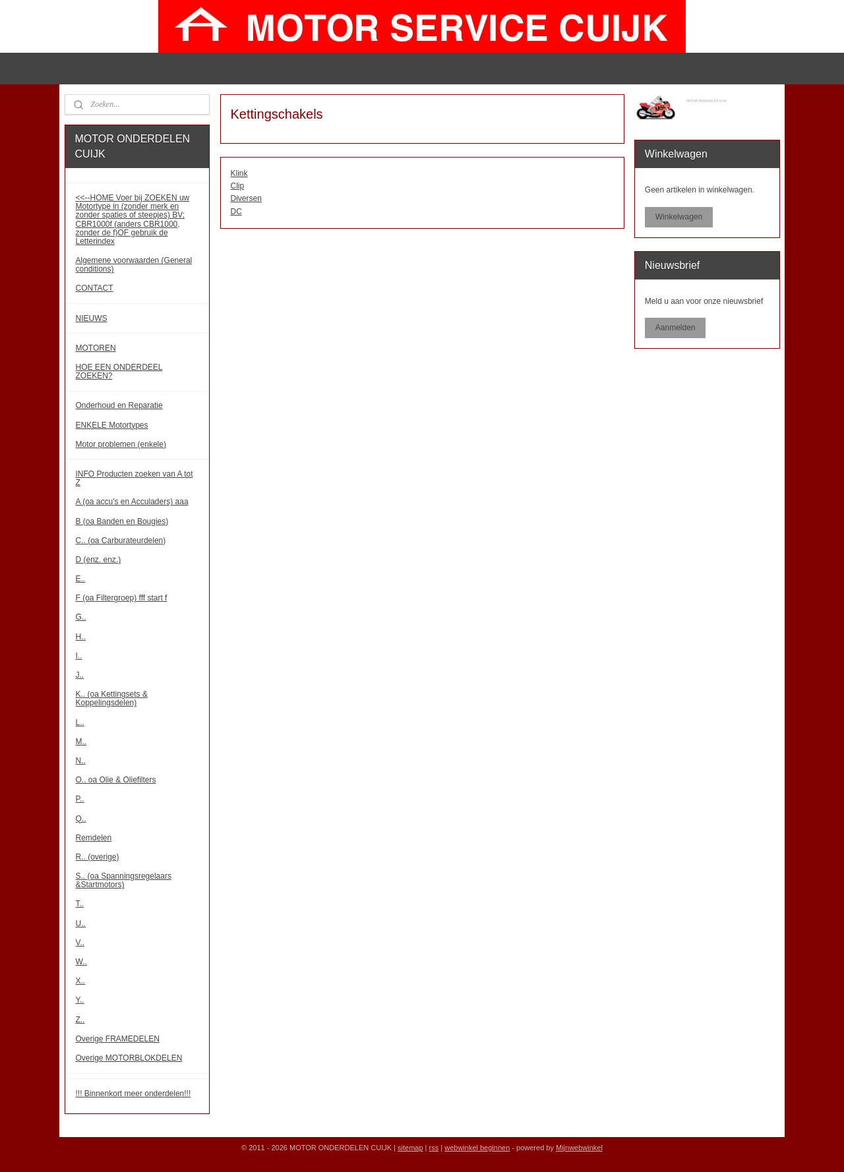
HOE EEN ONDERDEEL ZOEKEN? (119, 371)
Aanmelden (675, 327)
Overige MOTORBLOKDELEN (129, 1058)
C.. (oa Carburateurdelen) (121, 540)
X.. (81, 980)
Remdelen (94, 837)
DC (235, 211)
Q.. (81, 818)
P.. (80, 799)
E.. (81, 578)
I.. (79, 655)
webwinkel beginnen (477, 1148)
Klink (238, 173)
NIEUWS (91, 318)
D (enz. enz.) (98, 559)
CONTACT (94, 288)
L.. (80, 722)
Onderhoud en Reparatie (119, 405)
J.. (80, 675)
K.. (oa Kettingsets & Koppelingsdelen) (112, 698)
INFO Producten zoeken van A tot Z (134, 478)
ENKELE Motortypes (112, 425)
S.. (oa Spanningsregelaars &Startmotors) (123, 880)
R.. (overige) (97, 857)
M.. (81, 741)
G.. (81, 617)
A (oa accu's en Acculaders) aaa (132, 501)
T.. (80, 903)
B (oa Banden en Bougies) (122, 521)
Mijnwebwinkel (579, 1148)
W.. (81, 961)
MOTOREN (96, 348)
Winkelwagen (678, 216)
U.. (81, 923)
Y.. (80, 1000)
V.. (80, 942)
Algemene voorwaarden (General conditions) (134, 265)
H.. (81, 636)
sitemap (410, 1148)
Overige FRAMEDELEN (118, 1038)
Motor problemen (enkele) (121, 444)
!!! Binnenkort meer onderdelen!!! (133, 1093)
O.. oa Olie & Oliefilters (116, 779)
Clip (237, 185)
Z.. (80, 1019)
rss (434, 1148)
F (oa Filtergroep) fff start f (121, 597)
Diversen (245, 198)
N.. (81, 760)
